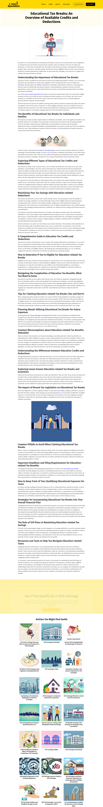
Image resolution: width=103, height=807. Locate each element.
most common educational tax (34, 94)
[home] (14, 4)
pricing (51, 4)
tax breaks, (61, 390)
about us (57, 4)
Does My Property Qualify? (51, 603)
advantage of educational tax (43, 315)
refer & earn (66, 4)
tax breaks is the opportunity (45, 150)
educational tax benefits (71, 468)
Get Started (90, 4)
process (43, 4)
